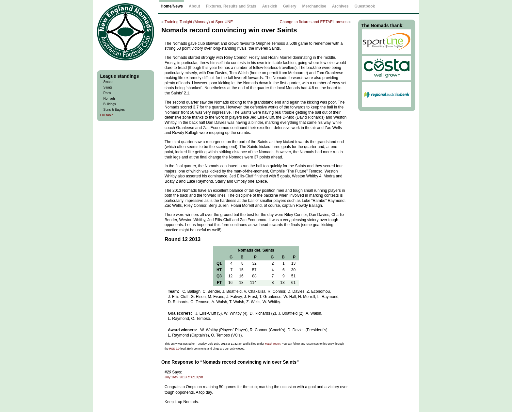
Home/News (172, 6)
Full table (107, 115)
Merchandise (314, 6)
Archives (340, 6)
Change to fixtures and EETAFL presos (313, 22)
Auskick (269, 6)
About (194, 6)
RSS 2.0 (174, 348)
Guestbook (365, 6)
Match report (272, 343)
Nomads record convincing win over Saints (229, 30)
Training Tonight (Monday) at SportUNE (199, 22)
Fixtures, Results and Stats (231, 6)
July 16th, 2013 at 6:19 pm (184, 377)
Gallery (289, 6)
